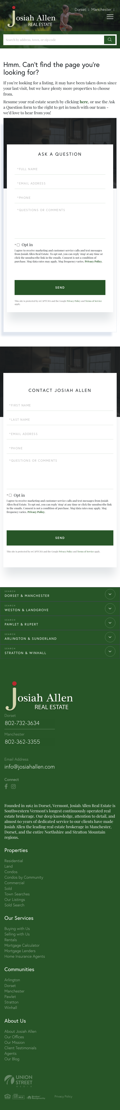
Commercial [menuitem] (14, 882)
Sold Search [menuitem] (14, 904)
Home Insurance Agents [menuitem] (24, 955)
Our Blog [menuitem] (11, 1058)
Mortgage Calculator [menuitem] (22, 944)
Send (60, 287)
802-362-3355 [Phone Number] (22, 741)
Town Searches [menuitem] (17, 893)
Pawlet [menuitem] (10, 996)
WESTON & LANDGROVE (27, 610)
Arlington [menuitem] (12, 979)
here (84, 101)
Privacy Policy (93, 261)
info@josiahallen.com (29, 766)
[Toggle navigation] (110, 17)
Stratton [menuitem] (11, 1001)
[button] (109, 40)
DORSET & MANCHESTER (27, 596)
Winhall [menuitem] (10, 1007)
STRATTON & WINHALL (25, 653)
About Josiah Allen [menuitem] (20, 1030)
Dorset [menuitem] (10, 985)
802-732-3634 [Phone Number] (22, 722)
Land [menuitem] (8, 865)
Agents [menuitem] (10, 1052)
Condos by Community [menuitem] (23, 876)
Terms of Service (93, 300)
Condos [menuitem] (10, 871)
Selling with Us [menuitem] (17, 933)
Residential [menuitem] (13, 860)
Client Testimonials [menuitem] (20, 1047)
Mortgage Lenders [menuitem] (20, 950)
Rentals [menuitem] (10, 939)
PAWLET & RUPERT (21, 624)
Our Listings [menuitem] (14, 899)
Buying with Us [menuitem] (17, 928)
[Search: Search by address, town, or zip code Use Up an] (54, 40)
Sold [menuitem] (8, 888)
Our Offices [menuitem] (14, 1036)
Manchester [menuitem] (14, 990)
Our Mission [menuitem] (14, 1041)
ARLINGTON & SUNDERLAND (31, 638)
